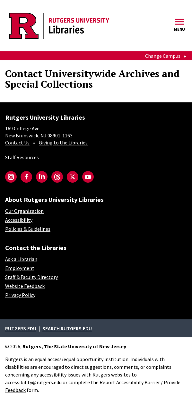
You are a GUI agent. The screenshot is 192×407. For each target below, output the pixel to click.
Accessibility (18, 220)
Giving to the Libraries (63, 142)
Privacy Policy (20, 295)
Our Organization (24, 211)
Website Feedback (25, 286)
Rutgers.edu (20, 328)
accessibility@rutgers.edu (33, 382)
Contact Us (17, 142)
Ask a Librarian (21, 259)
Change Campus (162, 56)
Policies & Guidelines (27, 229)
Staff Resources (22, 157)
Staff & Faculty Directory (31, 277)
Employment (19, 268)
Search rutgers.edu (67, 328)
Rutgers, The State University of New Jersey (74, 346)
